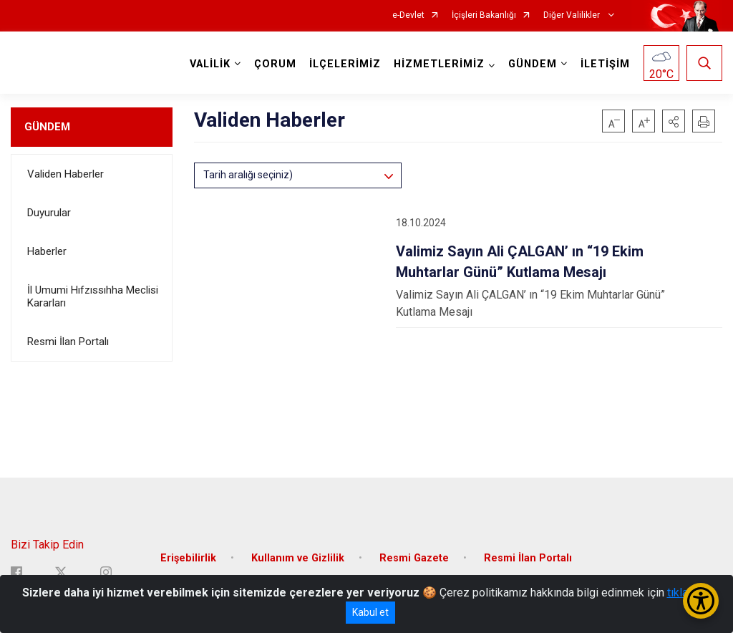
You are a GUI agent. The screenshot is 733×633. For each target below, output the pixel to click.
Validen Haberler (65, 174)
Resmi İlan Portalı (68, 341)
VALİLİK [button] (210, 64)
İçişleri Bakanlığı (484, 15)
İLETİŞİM (605, 64)
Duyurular (49, 212)
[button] (673, 121)
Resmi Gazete (414, 558)
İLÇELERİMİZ (345, 64)
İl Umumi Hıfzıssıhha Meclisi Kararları (92, 296)
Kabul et (370, 612)
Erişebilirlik (188, 558)
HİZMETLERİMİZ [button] (439, 64)
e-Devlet (408, 15)
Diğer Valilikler (572, 15)
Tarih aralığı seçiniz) (248, 174)
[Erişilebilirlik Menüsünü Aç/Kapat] (701, 601)
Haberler (47, 251)
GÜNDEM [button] (532, 64)
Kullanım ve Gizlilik (297, 558)
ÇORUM (275, 64)
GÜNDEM (47, 126)
